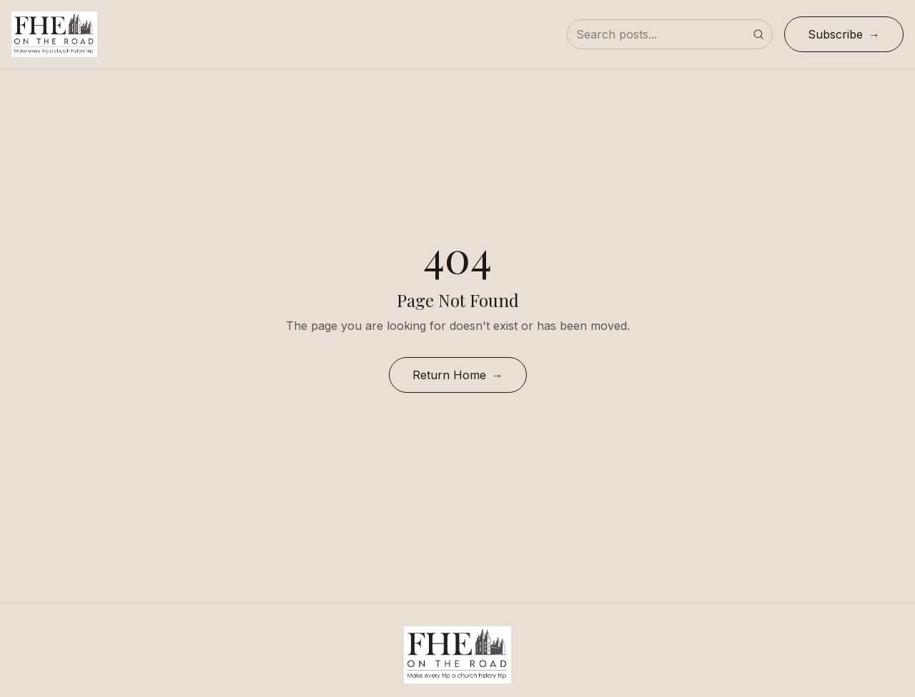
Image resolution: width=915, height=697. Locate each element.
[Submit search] (758, 34)
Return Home (449, 375)
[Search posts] (670, 34)
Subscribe (835, 34)
